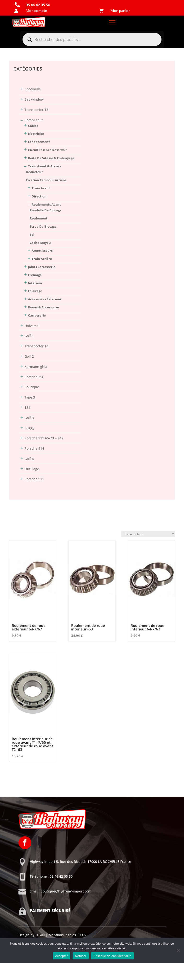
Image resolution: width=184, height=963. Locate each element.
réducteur (34, 172)
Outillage (31, 469)
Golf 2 (29, 356)
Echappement (39, 142)
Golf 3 (29, 418)
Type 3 (29, 397)
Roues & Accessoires (43, 307)
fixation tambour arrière (46, 180)
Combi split (33, 120)
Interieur (35, 283)
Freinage (35, 275)
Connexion (17, 49)
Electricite (36, 133)
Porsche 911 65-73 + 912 (43, 438)
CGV (82, 935)
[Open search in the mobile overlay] (92, 39)
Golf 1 (29, 336)
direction (39, 196)
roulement (38, 218)
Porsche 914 (34, 448)
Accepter (61, 956)
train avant (41, 188)
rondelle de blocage (46, 210)
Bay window (34, 99)
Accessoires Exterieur (45, 299)
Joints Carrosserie (41, 267)
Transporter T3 (36, 109)
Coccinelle (32, 89)
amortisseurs (42, 250)
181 (27, 407)
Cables (33, 126)
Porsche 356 (34, 377)
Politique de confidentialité (112, 956)
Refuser (80, 956)
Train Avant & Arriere (45, 166)
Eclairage (35, 291)
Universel (32, 325)
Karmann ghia (35, 366)
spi (32, 234)
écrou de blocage (43, 226)
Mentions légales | (63, 935)
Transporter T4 (36, 346)
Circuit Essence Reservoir (47, 150)
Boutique (31, 387)
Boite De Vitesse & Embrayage (51, 158)
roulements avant (46, 204)
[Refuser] (178, 950)
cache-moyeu (40, 243)
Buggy (29, 428)
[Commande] (148, 534)
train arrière (42, 259)
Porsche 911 (34, 479)
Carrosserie (37, 315)
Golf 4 (29, 458)
